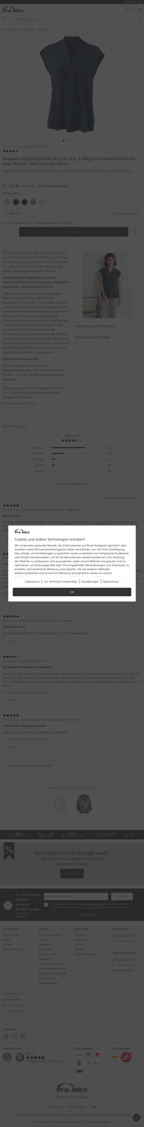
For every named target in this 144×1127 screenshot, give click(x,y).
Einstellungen (90, 581)
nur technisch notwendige (60, 581)
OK (72, 592)
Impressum (32, 581)
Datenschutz (111, 581)
